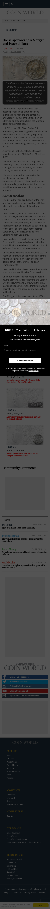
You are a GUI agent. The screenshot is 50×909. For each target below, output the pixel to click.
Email (6, 345)
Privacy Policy (34, 371)
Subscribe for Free (25, 361)
